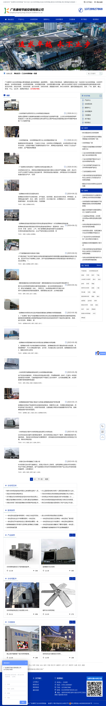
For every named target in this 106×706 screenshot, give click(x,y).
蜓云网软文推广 (38, 669)
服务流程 (36, 690)
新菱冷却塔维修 (85, 313)
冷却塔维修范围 (12, 527)
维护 (33, 323)
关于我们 (89, 2)
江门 (66, 665)
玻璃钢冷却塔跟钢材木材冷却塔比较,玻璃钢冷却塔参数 (37, 342)
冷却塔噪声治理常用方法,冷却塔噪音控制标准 (34, 113)
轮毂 (94, 292)
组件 (82, 309)
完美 (89, 292)
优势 (95, 300)
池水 (99, 279)
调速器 (93, 309)
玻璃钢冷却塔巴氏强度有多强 (29, 194)
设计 (31, 294)
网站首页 (11, 19)
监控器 (90, 300)
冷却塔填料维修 (28, 669)
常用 (87, 275)
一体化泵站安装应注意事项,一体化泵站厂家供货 (57, 518)
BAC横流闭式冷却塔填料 (90, 133)
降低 (27, 383)
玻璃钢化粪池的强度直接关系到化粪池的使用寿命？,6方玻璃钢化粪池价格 (43, 223)
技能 (82, 275)
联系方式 (36, 684)
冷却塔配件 (59, 19)
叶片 (24, 442)
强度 (24, 204)
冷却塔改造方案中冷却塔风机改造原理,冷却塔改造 (35, 432)
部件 (38, 442)
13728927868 (102, 426)
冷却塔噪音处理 (93, 271)
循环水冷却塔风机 (49, 610)
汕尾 (75, 665)
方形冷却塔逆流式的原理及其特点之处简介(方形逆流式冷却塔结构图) (92, 178)
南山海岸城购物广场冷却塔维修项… (18, 654)
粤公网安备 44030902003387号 (80, 703)
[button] (73, 535)
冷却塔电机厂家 (87, 143)
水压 (94, 313)
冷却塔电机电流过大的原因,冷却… (18, 610)
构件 (93, 275)
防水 (36, 413)
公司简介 (36, 682)
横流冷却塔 (84, 305)
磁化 (96, 305)
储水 (98, 296)
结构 (29, 353)
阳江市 (53, 665)
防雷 (87, 283)
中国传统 (83, 271)
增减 (93, 283)
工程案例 (72, 19)
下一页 (40, 479)
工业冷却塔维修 (24, 11)
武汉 (79, 665)
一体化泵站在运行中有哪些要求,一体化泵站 (21, 518)
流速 (91, 305)
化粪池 (28, 234)
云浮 (63, 665)
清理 (31, 472)
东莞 (33, 665)
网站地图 (100, 2)
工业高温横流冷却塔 (89, 171)
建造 (24, 264)
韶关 (45, 665)
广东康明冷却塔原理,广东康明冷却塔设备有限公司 (35, 167)
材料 (32, 264)
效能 (93, 288)
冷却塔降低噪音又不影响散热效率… (18, 567)
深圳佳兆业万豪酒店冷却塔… (52, 654)
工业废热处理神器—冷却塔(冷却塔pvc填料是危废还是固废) (92, 218)
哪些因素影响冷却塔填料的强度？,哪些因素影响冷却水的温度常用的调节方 (44, 283)
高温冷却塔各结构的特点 (15, 494)
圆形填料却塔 (85, 296)
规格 (93, 296)
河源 (48, 665)
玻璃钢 (33, 234)
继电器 (83, 317)
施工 (29, 413)
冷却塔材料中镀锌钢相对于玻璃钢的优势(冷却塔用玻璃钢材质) (92, 204)
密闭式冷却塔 (85, 288)
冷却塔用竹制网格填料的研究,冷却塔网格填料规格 (35, 372)
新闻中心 (47, 19)
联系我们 (96, 19)
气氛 (98, 275)
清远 (37, 665)
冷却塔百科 (34, 19)
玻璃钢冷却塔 (30, 204)
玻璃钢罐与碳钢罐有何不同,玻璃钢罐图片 (55, 527)
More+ (99, 265)
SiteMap (96, 703)
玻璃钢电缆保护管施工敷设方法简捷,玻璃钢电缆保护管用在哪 (39, 402)
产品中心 (21, 19)
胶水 (94, 279)
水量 (38, 472)
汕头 (41, 665)
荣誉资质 (36, 687)
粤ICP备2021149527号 (61, 703)
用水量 (83, 292)
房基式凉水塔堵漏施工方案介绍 (29, 461)
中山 (30, 665)
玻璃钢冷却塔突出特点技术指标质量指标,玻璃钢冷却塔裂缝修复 (40, 313)
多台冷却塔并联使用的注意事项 (52, 515)
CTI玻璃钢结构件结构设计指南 (29, 253)
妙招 (82, 283)
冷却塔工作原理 (85, 279)
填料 (24, 294)
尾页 (46, 479)
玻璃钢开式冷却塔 (49, 567)
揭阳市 (58, 665)
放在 (87, 309)
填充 (27, 294)
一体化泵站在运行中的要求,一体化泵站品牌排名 (57, 521)
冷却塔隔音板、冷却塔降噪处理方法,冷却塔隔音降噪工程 (38, 140)
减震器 (83, 300)
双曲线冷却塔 (37, 383)
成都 (83, 665)
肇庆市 (71, 665)
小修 (98, 288)
